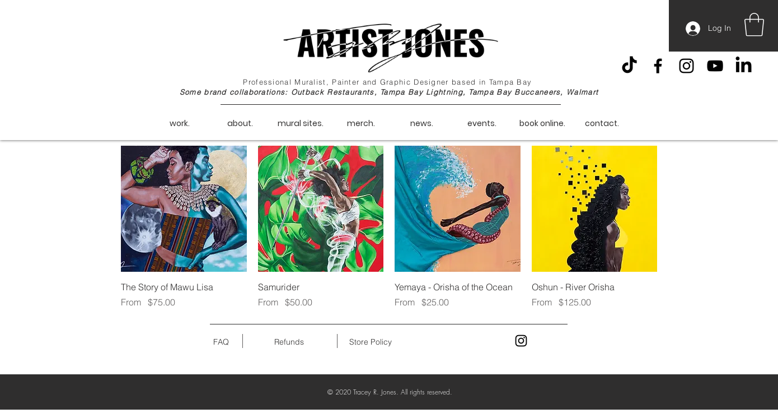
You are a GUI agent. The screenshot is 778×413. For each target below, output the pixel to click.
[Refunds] (289, 342)
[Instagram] (686, 66)
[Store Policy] (370, 342)
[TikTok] (629, 66)
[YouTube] (715, 66)
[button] (754, 24)
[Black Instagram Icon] (521, 341)
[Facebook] (658, 66)
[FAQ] (221, 342)
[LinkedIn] (743, 66)
